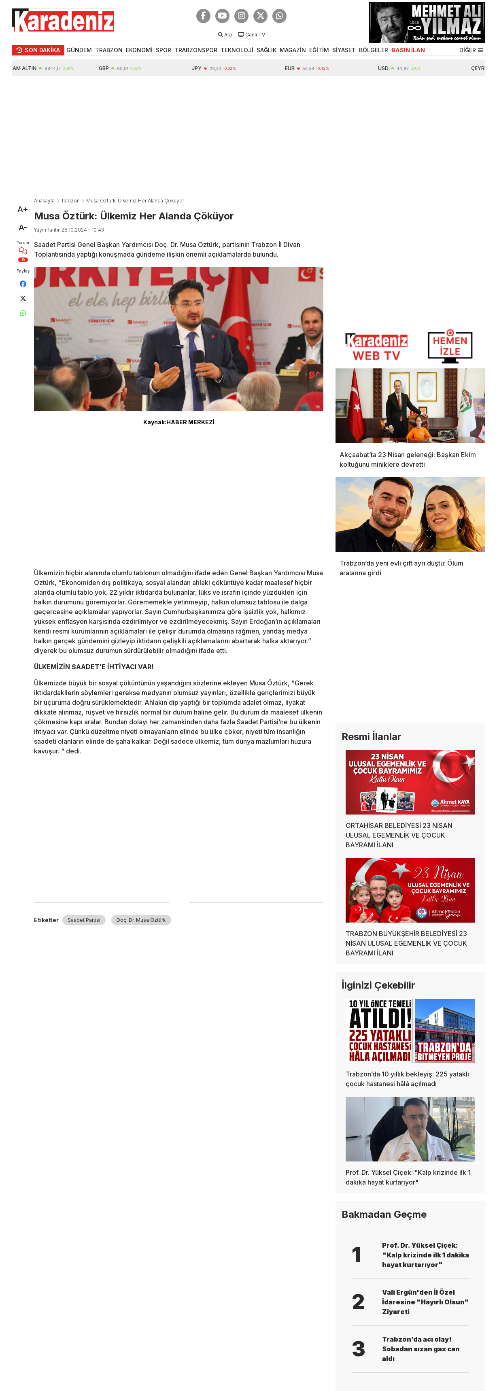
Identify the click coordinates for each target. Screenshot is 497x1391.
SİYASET (344, 50)
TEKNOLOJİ (237, 50)
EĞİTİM (319, 50)
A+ (22, 209)
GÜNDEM (79, 50)
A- (23, 227)
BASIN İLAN (408, 50)
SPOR (163, 50)
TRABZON (109, 50)
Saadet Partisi (84, 920)
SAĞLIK (266, 50)
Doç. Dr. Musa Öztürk (141, 920)
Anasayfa (44, 201)
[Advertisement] (248, 136)
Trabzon (70, 201)
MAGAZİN (293, 50)
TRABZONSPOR (195, 50)
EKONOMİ (139, 50)
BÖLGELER (373, 50)
